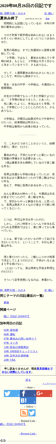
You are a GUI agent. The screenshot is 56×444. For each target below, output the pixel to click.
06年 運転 (9, 334)
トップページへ (49, 383)
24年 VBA (10, 359)
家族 (47, 19)
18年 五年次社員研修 (16, 355)
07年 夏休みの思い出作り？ (20, 338)
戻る (28, 380)
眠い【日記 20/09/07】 (17, 316)
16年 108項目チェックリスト (21, 351)
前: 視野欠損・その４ (13, 13)
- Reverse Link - (28, 433)
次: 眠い (49, 13)
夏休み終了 (9, 18)
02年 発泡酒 (11, 330)
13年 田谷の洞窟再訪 (16, 347)
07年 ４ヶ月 (11, 342)
